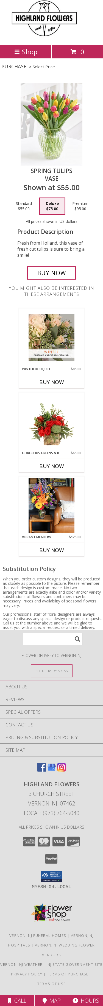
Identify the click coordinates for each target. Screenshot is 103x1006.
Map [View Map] (52, 1000)
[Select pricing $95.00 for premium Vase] (80, 206)
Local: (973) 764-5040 (51, 813)
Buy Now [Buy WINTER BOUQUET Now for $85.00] (51, 382)
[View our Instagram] (61, 770)
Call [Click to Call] (17, 1000)
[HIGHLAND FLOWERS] (51, 37)
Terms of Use (51, 983)
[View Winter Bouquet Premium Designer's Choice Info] (51, 338)
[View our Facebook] (41, 770)
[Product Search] (52, 639)
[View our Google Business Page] (51, 770)
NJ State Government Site (75, 964)
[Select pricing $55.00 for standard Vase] (24, 206)
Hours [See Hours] (86, 1000)
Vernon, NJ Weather (21, 964)
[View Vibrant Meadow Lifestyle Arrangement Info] (51, 505)
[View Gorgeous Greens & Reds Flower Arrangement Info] (51, 421)
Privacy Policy (27, 974)
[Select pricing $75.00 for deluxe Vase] (52, 206)
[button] (51, 876)
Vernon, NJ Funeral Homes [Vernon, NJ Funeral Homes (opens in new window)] (37, 935)
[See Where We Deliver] (52, 670)
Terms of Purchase (68, 974)
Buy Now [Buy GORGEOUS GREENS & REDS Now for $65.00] (51, 466)
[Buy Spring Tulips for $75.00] (51, 273)
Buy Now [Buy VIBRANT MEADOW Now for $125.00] (51, 550)
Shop (25, 51)
